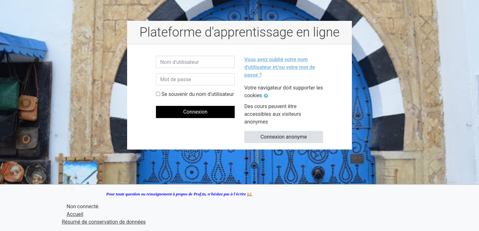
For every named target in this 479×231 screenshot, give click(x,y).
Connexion (195, 112)
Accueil (75, 214)
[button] (267, 96)
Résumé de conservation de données (104, 222)
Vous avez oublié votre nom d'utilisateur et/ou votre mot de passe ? (279, 67)
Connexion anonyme (283, 137)
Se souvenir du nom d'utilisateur (197, 94)
